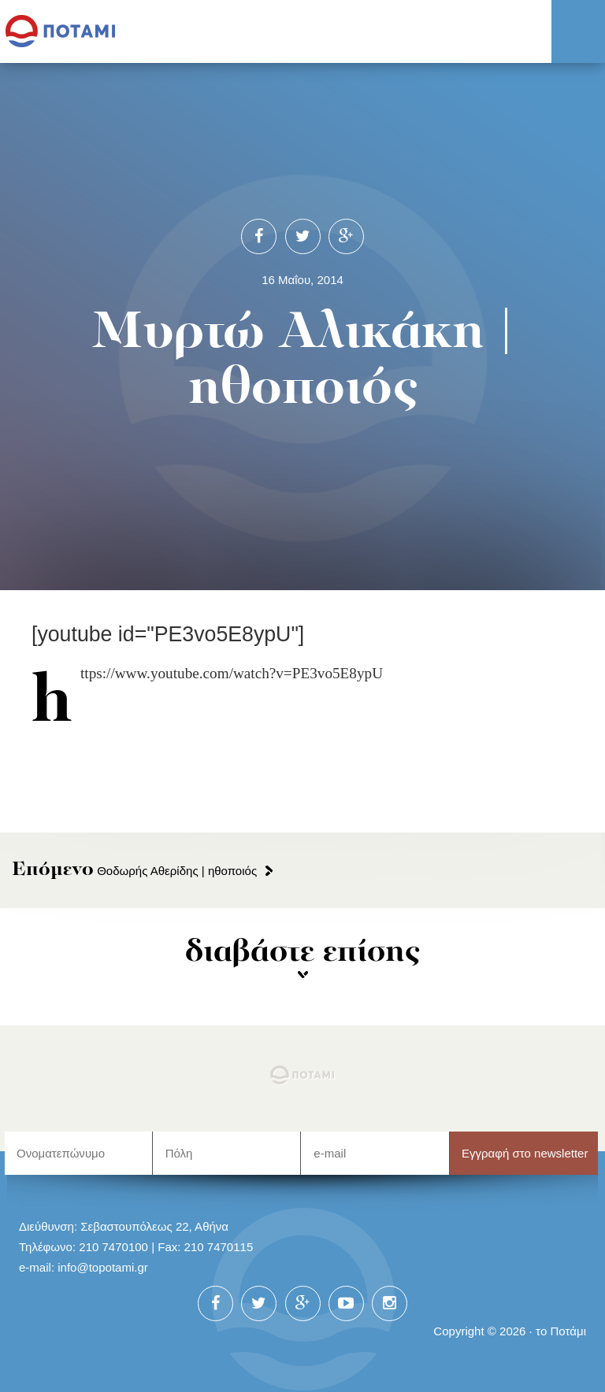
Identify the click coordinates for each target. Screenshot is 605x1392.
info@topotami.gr (103, 1267)
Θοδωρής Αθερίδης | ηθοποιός (134, 870)
